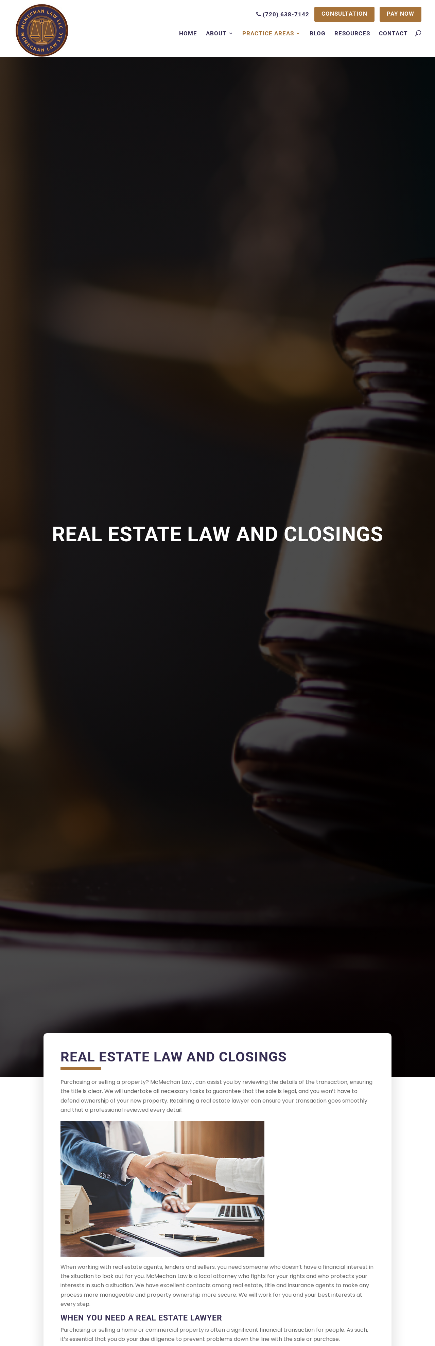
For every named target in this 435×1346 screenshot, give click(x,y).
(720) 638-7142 (282, 14)
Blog (318, 33)
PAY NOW (400, 14)
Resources (352, 33)
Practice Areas (268, 33)
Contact (393, 33)
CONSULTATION (344, 14)
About (216, 33)
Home (188, 33)
